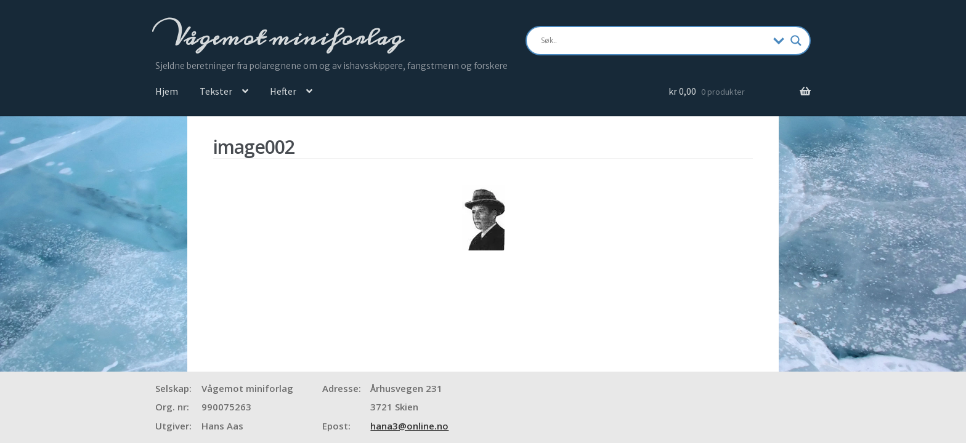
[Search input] (654, 40)
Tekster (216, 91)
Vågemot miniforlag (285, 37)
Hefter (283, 91)
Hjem (166, 91)
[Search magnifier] (796, 40)
